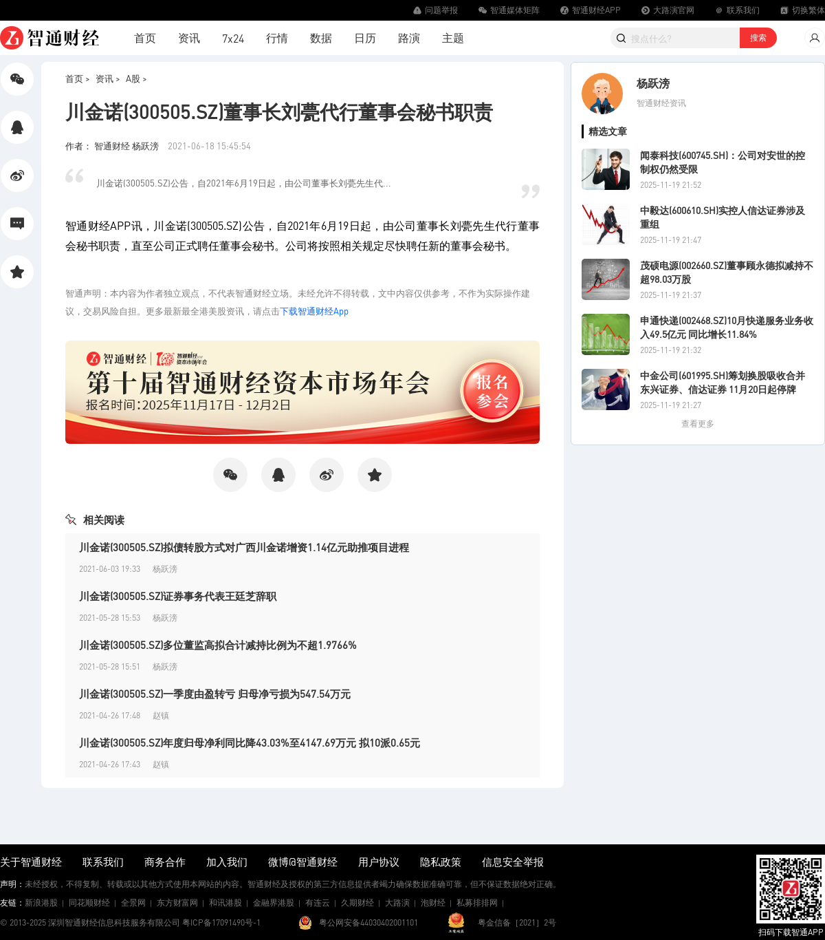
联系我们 (103, 861)
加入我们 (227, 861)
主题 (453, 37)
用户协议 (378, 861)
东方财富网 (177, 902)
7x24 (233, 38)
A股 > (136, 78)
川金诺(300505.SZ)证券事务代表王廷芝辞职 (177, 596)
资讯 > (108, 78)
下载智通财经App (314, 311)
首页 (145, 37)
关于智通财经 (31, 861)
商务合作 (165, 861)
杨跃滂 (653, 83)
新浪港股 (41, 902)
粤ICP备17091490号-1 (221, 922)
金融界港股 (273, 902)
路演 (409, 37)
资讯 (189, 37)
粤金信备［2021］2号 (517, 922)
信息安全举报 (513, 861)
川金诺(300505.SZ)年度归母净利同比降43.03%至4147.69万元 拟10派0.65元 (249, 742)
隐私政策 (440, 861)
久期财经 (357, 902)
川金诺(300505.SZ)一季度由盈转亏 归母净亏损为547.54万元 (215, 694)
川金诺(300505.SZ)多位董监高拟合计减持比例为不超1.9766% (218, 645)
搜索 (758, 37)
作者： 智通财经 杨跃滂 (113, 145)
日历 (365, 37)
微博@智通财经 (303, 861)
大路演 (397, 902)
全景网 (133, 902)
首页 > (77, 78)
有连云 (317, 902)
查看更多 (697, 423)
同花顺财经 (89, 902)
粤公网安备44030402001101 (368, 922)
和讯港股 (225, 902)
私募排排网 (477, 902)
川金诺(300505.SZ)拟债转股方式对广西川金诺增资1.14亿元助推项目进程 (244, 547)
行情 (277, 37)
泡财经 (433, 902)
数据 (321, 37)
